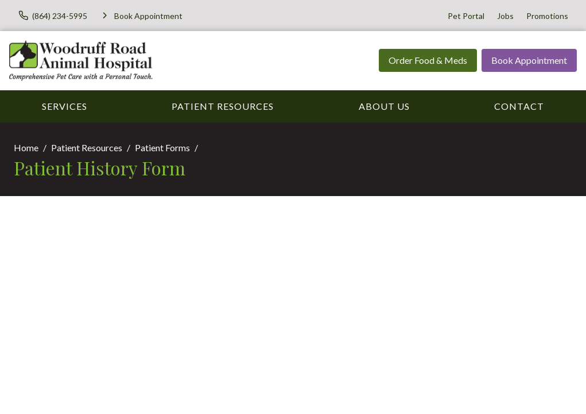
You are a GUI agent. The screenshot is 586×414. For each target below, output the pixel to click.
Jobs (505, 16)
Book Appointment (529, 60)
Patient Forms (162, 147)
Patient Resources (223, 106)
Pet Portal (466, 16)
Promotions (547, 16)
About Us (384, 106)
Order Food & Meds (428, 60)
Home (26, 147)
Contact (519, 106)
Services (64, 106)
